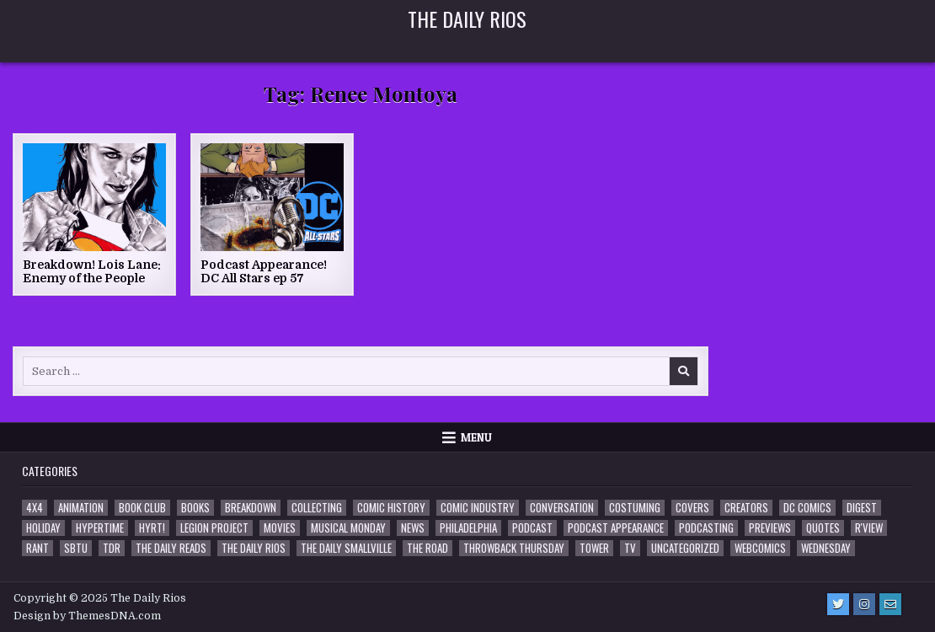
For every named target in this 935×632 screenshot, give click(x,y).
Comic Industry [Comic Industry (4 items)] (478, 508)
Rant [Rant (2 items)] (37, 548)
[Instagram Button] (864, 604)
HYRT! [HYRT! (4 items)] (152, 528)
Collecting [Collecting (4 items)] (316, 508)
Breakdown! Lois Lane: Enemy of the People (92, 272)
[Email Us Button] (890, 604)
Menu (476, 437)
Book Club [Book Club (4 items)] (142, 508)
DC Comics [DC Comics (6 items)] (807, 508)
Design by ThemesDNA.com (87, 616)
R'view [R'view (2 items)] (869, 528)
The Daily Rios (467, 18)
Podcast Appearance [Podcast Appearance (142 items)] (616, 528)
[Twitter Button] (838, 604)
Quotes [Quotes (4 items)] (823, 528)
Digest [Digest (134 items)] (862, 508)
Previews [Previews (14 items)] (770, 528)
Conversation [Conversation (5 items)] (562, 508)
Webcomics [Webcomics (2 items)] (760, 548)
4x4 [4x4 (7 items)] (34, 508)
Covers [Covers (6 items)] (692, 508)
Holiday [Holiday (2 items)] (43, 528)
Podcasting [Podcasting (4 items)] (706, 528)
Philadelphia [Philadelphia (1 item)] (468, 528)
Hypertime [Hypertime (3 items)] (100, 528)
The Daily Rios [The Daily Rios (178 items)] (254, 548)
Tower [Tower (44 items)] (594, 548)
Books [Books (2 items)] (195, 508)
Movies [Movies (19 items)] (280, 528)
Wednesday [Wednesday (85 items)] (826, 548)
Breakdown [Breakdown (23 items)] (250, 508)
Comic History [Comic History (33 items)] (391, 508)
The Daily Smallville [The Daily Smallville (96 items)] (346, 548)
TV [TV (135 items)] (630, 548)
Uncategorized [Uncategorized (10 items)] (685, 548)
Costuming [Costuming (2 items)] (634, 508)
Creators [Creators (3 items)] (746, 508)
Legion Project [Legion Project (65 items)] (214, 528)
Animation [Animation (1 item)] (81, 508)
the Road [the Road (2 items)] (427, 548)
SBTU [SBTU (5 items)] (76, 548)
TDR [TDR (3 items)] (111, 548)
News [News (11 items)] (413, 528)
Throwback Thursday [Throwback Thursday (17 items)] (513, 548)
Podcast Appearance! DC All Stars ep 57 (263, 272)
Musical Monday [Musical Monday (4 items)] (348, 528)
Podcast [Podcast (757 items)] (532, 528)
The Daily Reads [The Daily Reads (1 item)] (171, 548)
